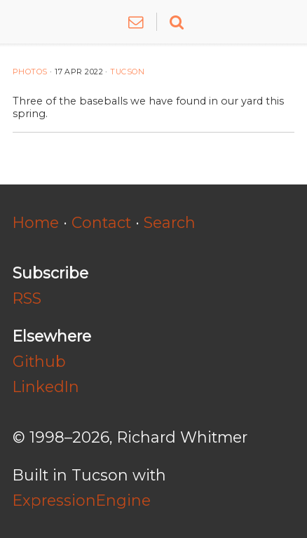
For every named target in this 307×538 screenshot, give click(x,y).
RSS (27, 298)
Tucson (127, 71)
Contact (101, 222)
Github (39, 361)
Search (170, 222)
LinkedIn (46, 386)
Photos (30, 71)
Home (36, 222)
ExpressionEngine (82, 500)
